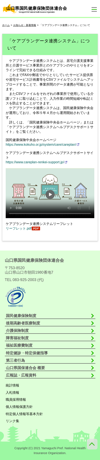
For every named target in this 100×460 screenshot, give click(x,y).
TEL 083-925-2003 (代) (24, 280)
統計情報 (12, 385)
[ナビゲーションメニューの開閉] (94, 9)
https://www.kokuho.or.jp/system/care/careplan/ (41, 144)
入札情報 (12, 392)
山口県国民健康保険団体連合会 (35, 8)
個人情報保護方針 (19, 407)
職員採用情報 (16, 399)
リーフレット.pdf (19, 228)
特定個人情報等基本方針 (24, 414)
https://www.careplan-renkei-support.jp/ (35, 162)
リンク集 (12, 421)
